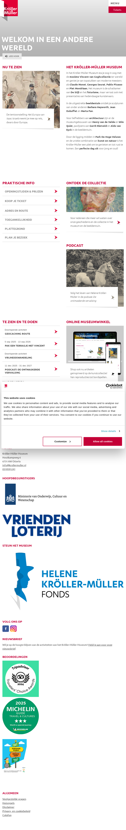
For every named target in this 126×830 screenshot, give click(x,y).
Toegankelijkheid (18, 219)
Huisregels (8, 802)
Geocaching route (28, 331)
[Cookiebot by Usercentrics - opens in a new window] (108, 386)
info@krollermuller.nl (14, 465)
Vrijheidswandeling (28, 355)
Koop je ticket (16, 201)
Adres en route (16, 210)
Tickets (117, 9)
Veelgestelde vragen (14, 798)
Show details (108, 431)
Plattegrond (15, 228)
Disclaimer (8, 807)
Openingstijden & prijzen (24, 191)
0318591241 (8, 469)
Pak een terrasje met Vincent (28, 343)
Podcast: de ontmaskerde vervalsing (28, 369)
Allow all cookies (103, 441)
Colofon (6, 815)
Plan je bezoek (16, 237)
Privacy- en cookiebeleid (16, 811)
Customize (63, 441)
